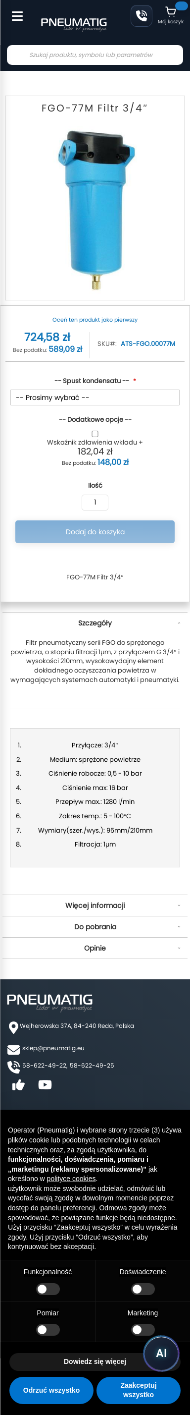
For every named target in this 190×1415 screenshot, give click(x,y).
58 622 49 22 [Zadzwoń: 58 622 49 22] (141, 15)
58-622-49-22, (44, 1065)
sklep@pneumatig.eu (53, 1048)
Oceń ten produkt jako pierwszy (95, 320)
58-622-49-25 (92, 1065)
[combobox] (95, 55)
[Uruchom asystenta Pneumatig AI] (161, 1353)
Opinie (95, 948)
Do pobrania (95, 927)
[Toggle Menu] (13, 11)
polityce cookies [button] (71, 1179)
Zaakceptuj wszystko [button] (138, 1390)
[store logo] (74, 24)
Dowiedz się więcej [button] (95, 1361)
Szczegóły (95, 623)
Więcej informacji (95, 905)
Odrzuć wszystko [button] (51, 1390)
